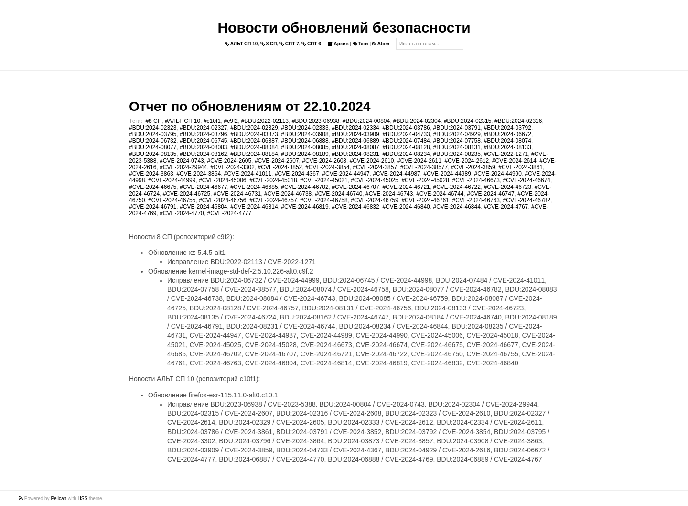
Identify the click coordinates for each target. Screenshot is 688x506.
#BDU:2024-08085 (304, 147)
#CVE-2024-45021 (323, 180)
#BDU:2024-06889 (355, 140)
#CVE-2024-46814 (254, 206)
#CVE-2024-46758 (323, 200)
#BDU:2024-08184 (254, 154)
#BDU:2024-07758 (456, 140)
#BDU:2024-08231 (355, 154)
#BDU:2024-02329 (254, 127)
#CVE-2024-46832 (355, 206)
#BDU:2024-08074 (507, 140)
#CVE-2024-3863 (151, 173)
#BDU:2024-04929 (456, 134)
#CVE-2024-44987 (396, 173)
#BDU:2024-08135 (152, 154)
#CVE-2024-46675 (152, 187)
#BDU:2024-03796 (203, 134)
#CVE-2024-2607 (277, 160)
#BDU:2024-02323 (152, 127)
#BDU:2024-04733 (406, 134)
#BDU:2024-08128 (406, 147)
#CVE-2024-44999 (171, 180)
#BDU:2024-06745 (203, 140)
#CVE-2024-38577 (424, 167)
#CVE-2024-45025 (374, 180)
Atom (380, 43)
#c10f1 (212, 121)
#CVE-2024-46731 (237, 193)
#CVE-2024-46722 (456, 187)
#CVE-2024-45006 (222, 180)
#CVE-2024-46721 (406, 187)
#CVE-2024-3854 (327, 167)
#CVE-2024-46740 (338, 193)
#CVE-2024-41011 (247, 173)
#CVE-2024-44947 (345, 173)
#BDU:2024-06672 (507, 134)
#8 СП (153, 121)
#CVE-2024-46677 (203, 187)
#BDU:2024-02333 (304, 127)
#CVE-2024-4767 (506, 206)
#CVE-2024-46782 (526, 200)
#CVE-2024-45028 (425, 180)
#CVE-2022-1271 (506, 154)
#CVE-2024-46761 (425, 200)
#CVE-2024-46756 (222, 200)
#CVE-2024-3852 (280, 167)
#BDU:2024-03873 (254, 134)
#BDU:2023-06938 (315, 121)
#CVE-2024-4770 (182, 213)
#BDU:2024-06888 (304, 140)
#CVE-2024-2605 (229, 160)
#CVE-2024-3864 (198, 173)
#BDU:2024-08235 (456, 154)
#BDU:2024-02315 (467, 121)
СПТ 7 (289, 43)
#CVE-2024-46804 (203, 206)
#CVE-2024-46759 (374, 200)
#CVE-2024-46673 (476, 180)
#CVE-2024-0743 (182, 160)
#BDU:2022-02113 (265, 121)
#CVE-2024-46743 (389, 193)
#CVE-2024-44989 (447, 173)
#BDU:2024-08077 (152, 147)
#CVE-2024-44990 (498, 173)
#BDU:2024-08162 (203, 154)
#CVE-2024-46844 (456, 206)
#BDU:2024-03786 (406, 127)
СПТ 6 (311, 43)
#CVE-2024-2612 (467, 160)
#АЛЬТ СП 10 (182, 121)
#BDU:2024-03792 (507, 127)
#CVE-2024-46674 (526, 180)
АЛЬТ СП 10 (241, 43)
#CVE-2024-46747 (490, 193)
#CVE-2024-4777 (229, 213)
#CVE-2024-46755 (171, 200)
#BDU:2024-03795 (152, 134)
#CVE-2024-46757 (273, 200)
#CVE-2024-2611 (419, 160)
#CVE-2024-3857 (375, 167)
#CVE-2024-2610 (372, 160)
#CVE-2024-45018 (273, 180)
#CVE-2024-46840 (406, 206)
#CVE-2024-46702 (304, 187)
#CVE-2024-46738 (288, 193)
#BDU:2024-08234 (406, 154)
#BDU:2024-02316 (518, 121)
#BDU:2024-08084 (254, 147)
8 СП (268, 43)
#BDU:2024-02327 (203, 127)
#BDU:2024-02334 (355, 127)
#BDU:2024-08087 (355, 147)
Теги (360, 43)
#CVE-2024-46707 (355, 187)
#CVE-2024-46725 (186, 193)
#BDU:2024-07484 (406, 140)
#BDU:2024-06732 (152, 140)
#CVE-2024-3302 (232, 167)
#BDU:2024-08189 (304, 154)
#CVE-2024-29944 (183, 167)
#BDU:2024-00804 (366, 121)
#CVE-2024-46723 (507, 187)
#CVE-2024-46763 (476, 200)
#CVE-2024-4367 (297, 173)
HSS (83, 498)
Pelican (58, 498)
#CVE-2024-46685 (254, 187)
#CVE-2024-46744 (439, 193)
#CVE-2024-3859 (473, 167)
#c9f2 (231, 121)
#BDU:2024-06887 (254, 140)
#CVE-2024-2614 (514, 160)
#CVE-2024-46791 (152, 206)
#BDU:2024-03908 (304, 134)
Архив (338, 43)
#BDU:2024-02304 (417, 121)
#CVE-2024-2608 (324, 160)
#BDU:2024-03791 (456, 127)
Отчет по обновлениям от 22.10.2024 (249, 106)
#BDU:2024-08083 (203, 147)
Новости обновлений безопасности (343, 27)
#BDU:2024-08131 (456, 147)
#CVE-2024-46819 (304, 206)
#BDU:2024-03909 (355, 134)
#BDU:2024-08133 (507, 147)
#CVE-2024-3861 (520, 167)
